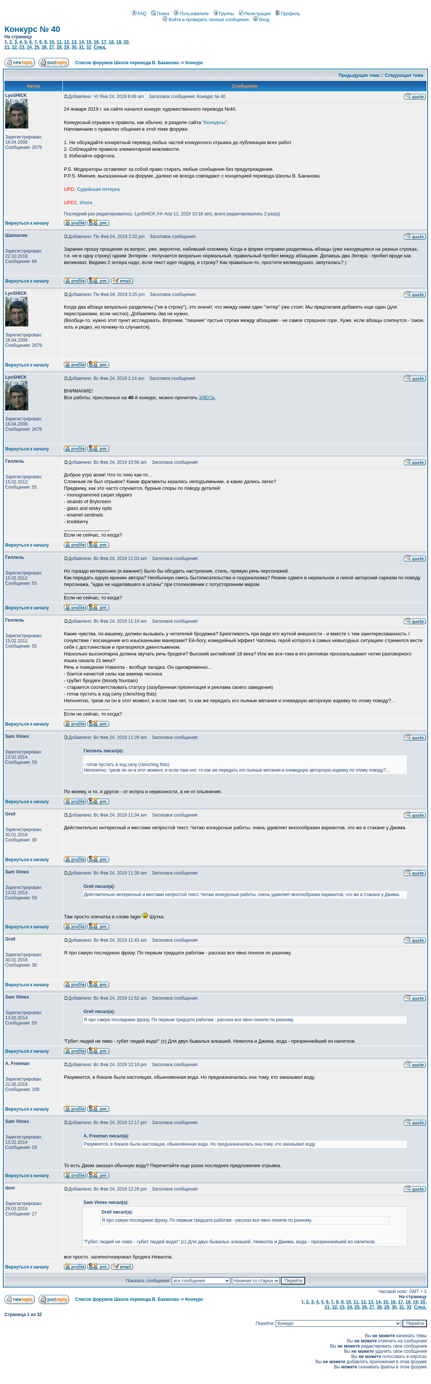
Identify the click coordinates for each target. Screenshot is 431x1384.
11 (58, 42)
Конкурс (194, 62)
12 (66, 42)
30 (73, 47)
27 (51, 47)
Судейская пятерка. (99, 189)
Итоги (86, 202)
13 (73, 42)
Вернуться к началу (27, 223)
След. (100, 47)
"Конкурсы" (214, 122)
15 (88, 42)
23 (21, 47)
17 (103, 42)
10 (51, 42)
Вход (261, 19)
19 (118, 42)
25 (36, 47)
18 (110, 42)
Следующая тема (404, 75)
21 (6, 47)
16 (96, 42)
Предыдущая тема (358, 75)
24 (29, 47)
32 (88, 47)
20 (126, 42)
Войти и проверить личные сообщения (206, 19)
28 (58, 47)
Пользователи (191, 13)
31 (81, 47)
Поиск (160, 13)
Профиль (287, 13)
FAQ (139, 13)
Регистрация (254, 13)
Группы (224, 13)
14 (81, 42)
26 (44, 47)
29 (66, 47)
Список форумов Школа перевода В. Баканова (127, 62)
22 (14, 47)
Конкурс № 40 (32, 29)
